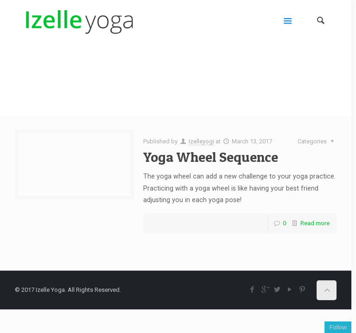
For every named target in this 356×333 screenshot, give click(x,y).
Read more (315, 223)
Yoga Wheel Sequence (210, 156)
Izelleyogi (201, 141)
